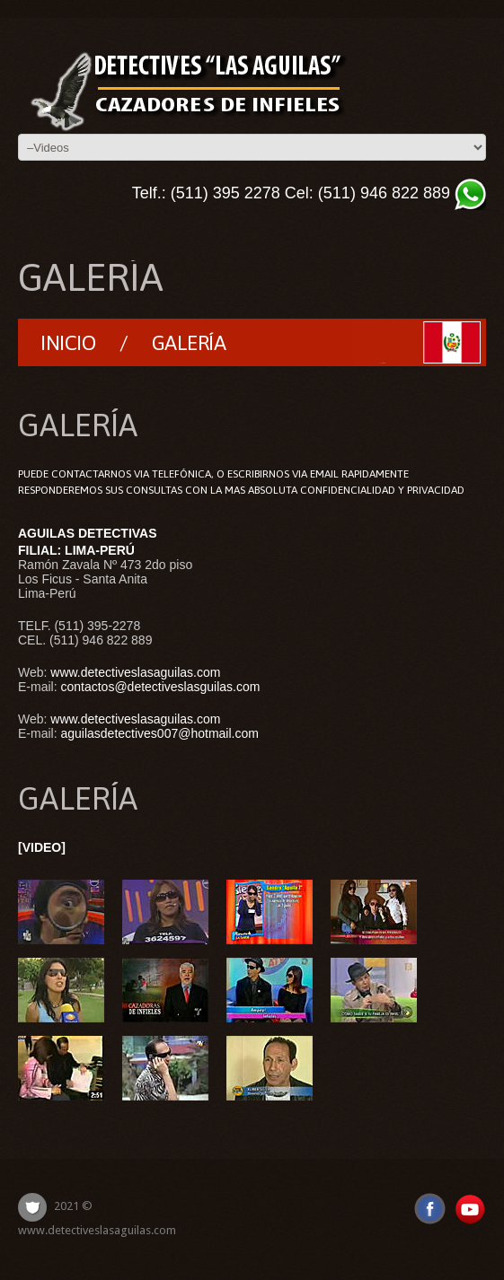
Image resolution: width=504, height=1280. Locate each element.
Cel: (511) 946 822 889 (367, 193)
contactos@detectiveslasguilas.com (160, 686)
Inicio (67, 343)
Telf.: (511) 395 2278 (206, 193)
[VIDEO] (42, 847)
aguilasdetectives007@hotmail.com (159, 733)
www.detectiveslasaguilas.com (135, 672)
